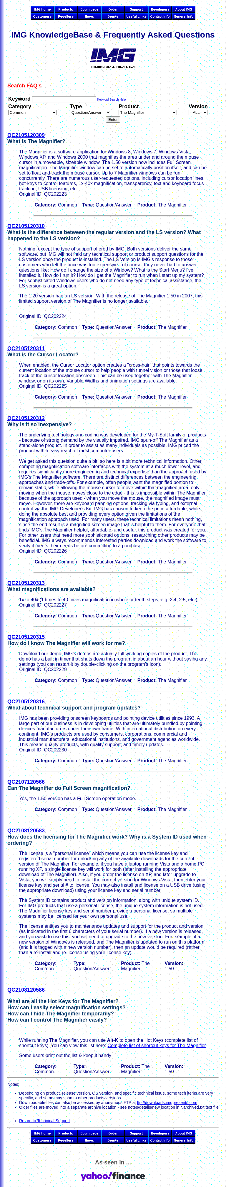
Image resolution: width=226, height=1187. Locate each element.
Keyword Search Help (111, 99)
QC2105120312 (26, 418)
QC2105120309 (26, 135)
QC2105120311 (26, 348)
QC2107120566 (26, 782)
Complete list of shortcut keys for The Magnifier (157, 1045)
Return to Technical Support (44, 1120)
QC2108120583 (26, 831)
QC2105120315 (26, 637)
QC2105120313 (26, 583)
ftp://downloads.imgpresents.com (167, 1102)
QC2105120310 (26, 226)
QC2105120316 (26, 702)
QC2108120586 (26, 990)
